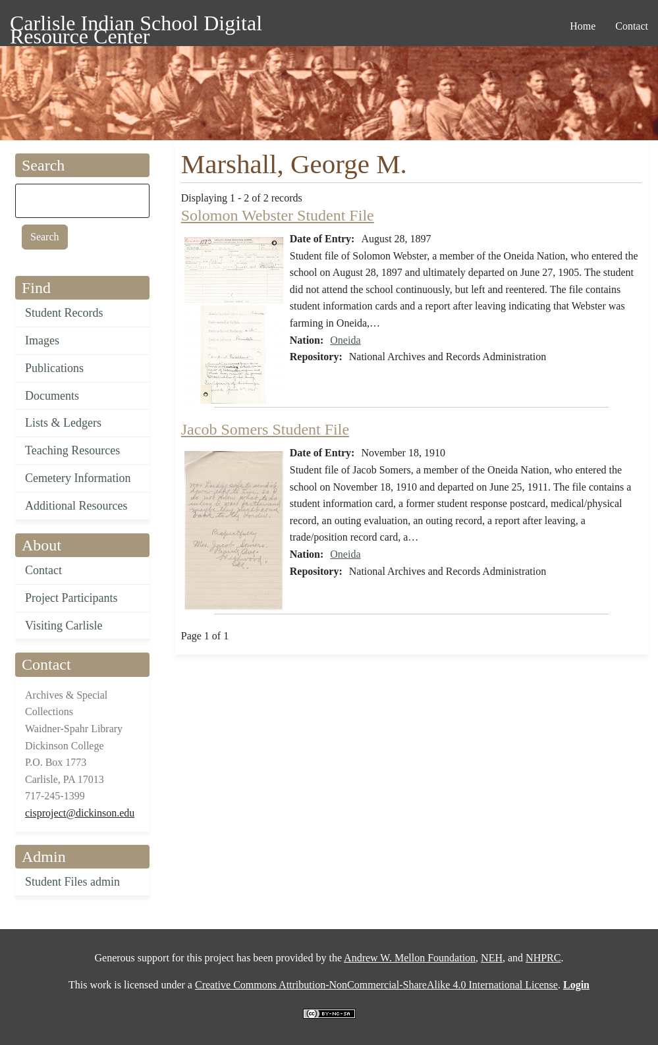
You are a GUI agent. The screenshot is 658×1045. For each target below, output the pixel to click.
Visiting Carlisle (63, 625)
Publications (54, 368)
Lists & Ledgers (63, 422)
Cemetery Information (77, 478)
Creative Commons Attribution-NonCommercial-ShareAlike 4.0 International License (376, 984)
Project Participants (71, 597)
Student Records (64, 312)
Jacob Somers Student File (265, 429)
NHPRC (543, 957)
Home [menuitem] (582, 26)
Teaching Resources (72, 450)
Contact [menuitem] (631, 26)
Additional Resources (76, 505)
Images (42, 340)
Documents (52, 395)
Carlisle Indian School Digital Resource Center (136, 25)
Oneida (345, 340)
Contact (43, 570)
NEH (492, 957)
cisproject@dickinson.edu (79, 812)
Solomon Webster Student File (277, 215)
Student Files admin (72, 881)
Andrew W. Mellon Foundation (410, 957)
